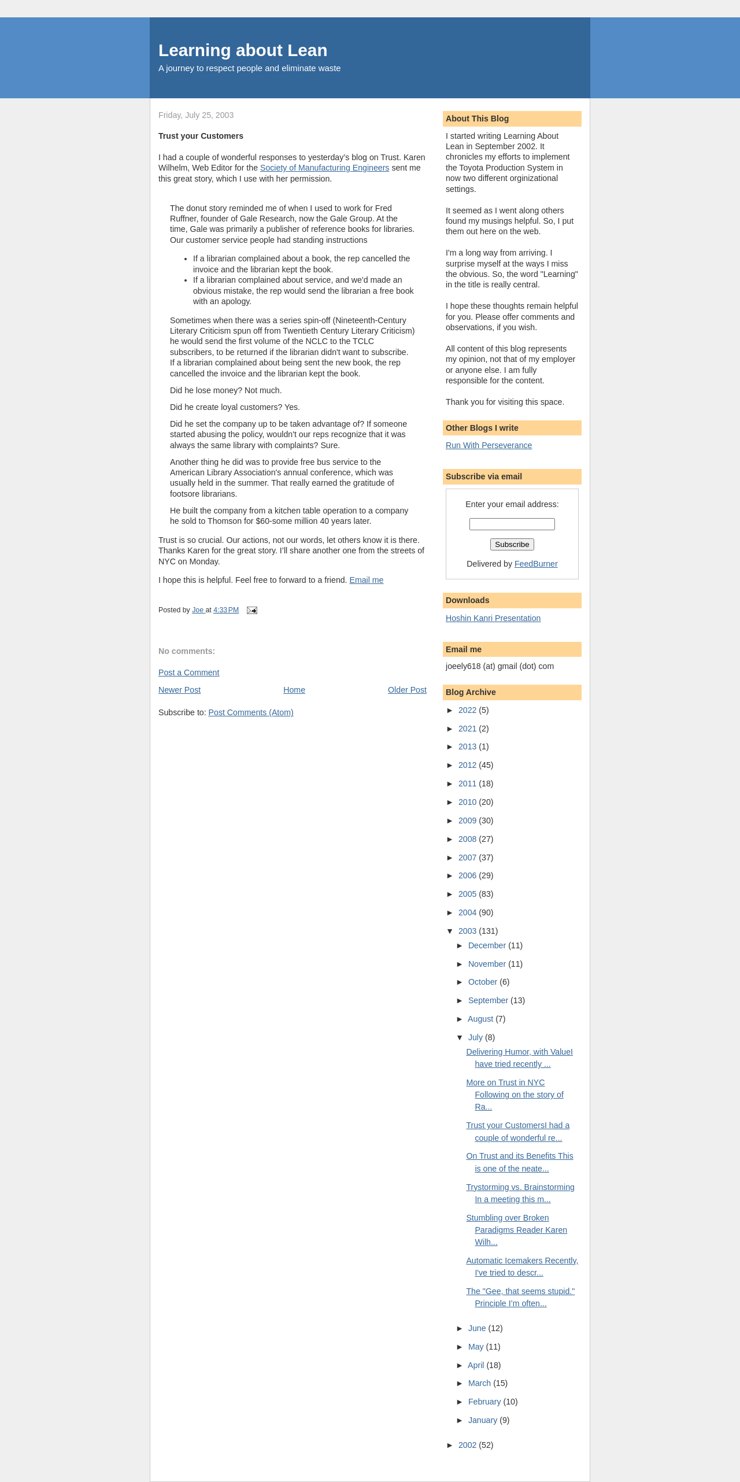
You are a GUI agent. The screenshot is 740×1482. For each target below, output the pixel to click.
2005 (468, 894)
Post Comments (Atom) (251, 712)
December (488, 945)
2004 (468, 912)
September (489, 1000)
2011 (468, 783)
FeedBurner (536, 563)
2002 (468, 1445)
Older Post (407, 689)
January (484, 1420)
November (488, 964)
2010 (468, 802)
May (477, 1346)
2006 (468, 875)
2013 (468, 746)
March (480, 1383)
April (477, 1365)
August (481, 1018)
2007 (468, 857)
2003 (468, 931)
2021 (468, 728)
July (476, 1037)
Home (294, 689)
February (486, 1401)
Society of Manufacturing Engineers (324, 167)
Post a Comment (188, 672)
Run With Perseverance (489, 445)
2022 (468, 710)
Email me (367, 580)
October (484, 981)
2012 (468, 765)
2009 (468, 820)
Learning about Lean (243, 50)
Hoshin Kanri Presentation (493, 618)
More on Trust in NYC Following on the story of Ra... (514, 1095)
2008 (468, 839)
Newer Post (179, 689)
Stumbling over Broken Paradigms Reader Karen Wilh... (516, 1230)
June (478, 1328)
